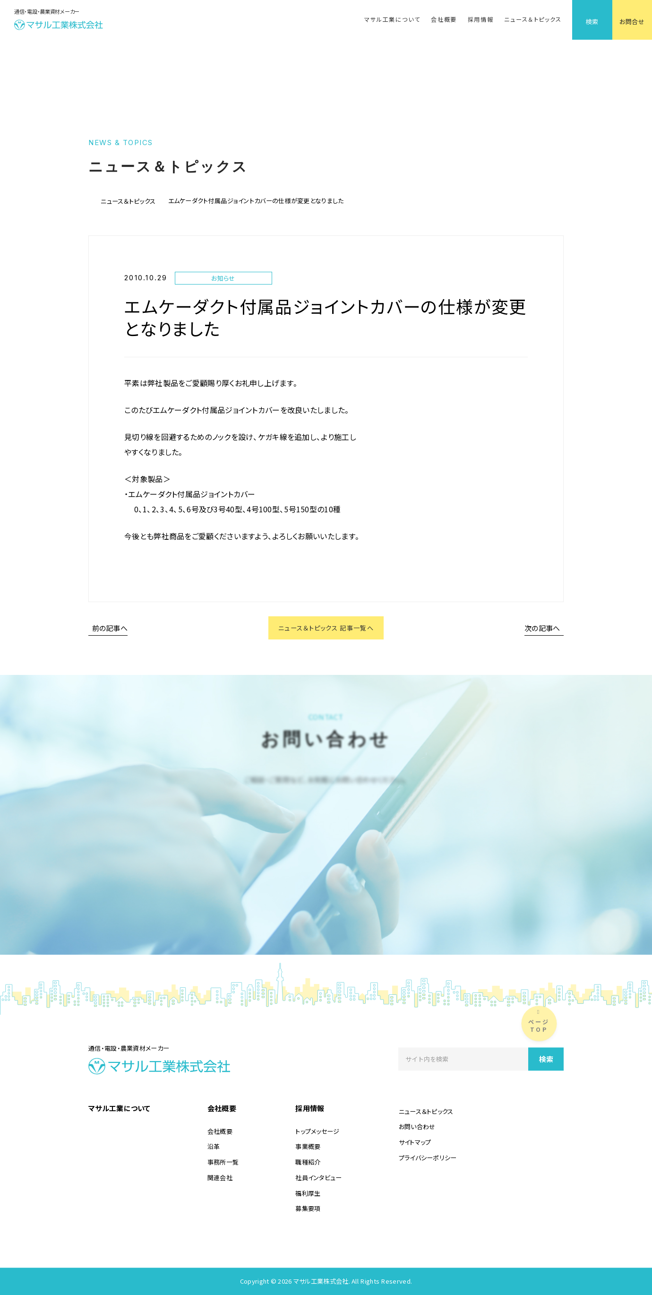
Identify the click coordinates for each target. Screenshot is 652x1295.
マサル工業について (392, 19)
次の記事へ (542, 629)
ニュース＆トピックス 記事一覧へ (326, 629)
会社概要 (444, 19)
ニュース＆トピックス (532, 19)
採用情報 (481, 19)
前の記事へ (110, 629)
